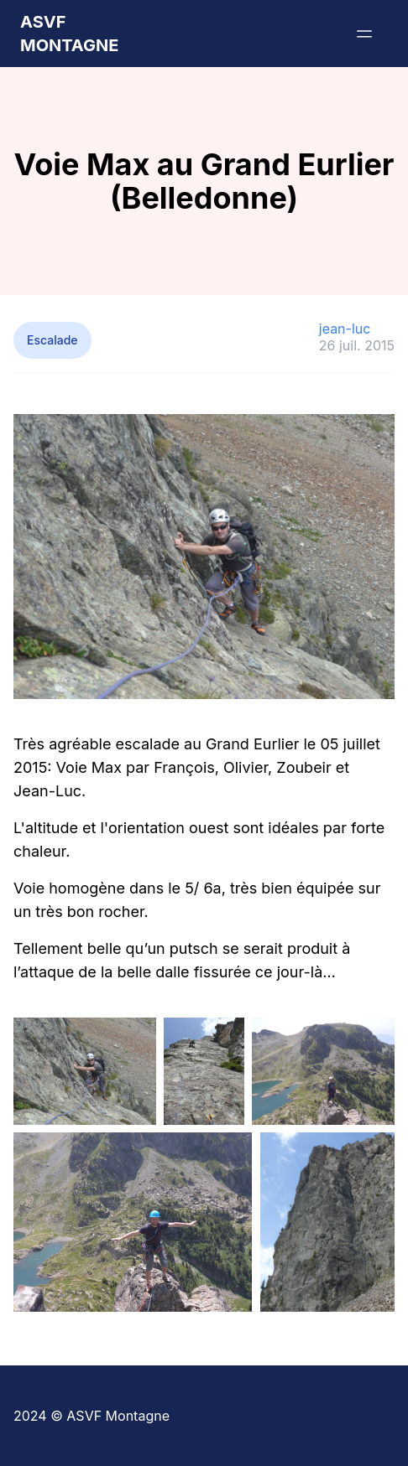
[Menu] (364, 33)
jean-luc (345, 328)
